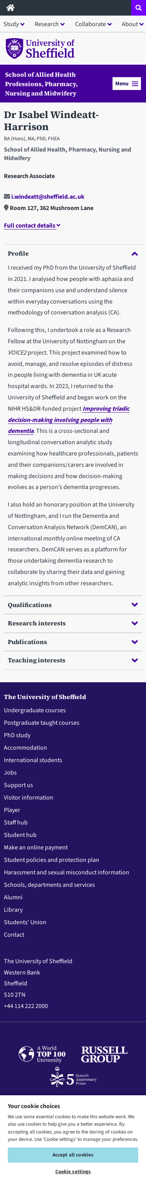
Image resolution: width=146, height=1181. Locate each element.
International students (33, 760)
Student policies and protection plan (51, 860)
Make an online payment (36, 847)
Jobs (10, 772)
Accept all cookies (73, 1154)
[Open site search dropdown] (138, 8)
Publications (73, 641)
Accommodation (25, 747)
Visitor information (28, 797)
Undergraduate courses (35, 710)
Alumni (13, 897)
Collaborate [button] (90, 24)
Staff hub (16, 822)
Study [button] (11, 24)
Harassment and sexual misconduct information (66, 872)
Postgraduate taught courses (41, 722)
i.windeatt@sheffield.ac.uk (44, 196)
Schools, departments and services (49, 885)
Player (12, 810)
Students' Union (25, 922)
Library (13, 910)
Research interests (73, 623)
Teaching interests (73, 660)
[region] (73, 1137)
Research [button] (47, 24)
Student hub (20, 835)
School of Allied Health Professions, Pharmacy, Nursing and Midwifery (41, 83)
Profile (73, 253)
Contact (14, 934)
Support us (18, 785)
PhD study (17, 735)
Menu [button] (126, 83)
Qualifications (73, 604)
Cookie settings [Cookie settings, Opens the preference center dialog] (73, 1171)
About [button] (130, 24)
